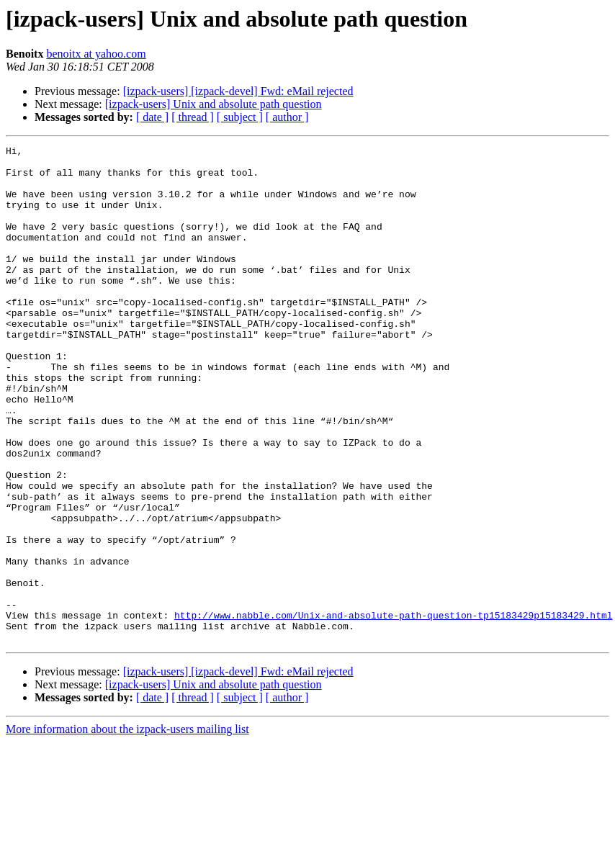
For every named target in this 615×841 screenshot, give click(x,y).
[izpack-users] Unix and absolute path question (213, 104)
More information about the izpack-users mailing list (127, 828)
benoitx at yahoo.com (95, 54)
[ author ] (287, 117)
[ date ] (152, 117)
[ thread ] (192, 117)
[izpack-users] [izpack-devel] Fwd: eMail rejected (238, 91)
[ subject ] (240, 117)
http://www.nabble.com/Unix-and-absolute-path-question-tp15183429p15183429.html (393, 709)
